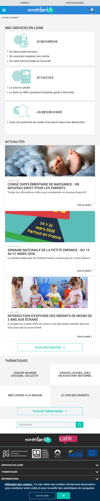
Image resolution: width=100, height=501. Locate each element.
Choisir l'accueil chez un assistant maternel (75, 374)
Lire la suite (84, 204)
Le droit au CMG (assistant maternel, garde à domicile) (41, 92)
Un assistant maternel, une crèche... (30, 56)
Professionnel (75, 3)
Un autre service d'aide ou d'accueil (30, 61)
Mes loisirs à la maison (25, 395)
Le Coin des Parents (75, 395)
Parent (25, 3)
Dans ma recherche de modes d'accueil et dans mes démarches (47, 122)
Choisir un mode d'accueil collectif (25, 374)
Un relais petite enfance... (24, 51)
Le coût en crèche (19, 87)
